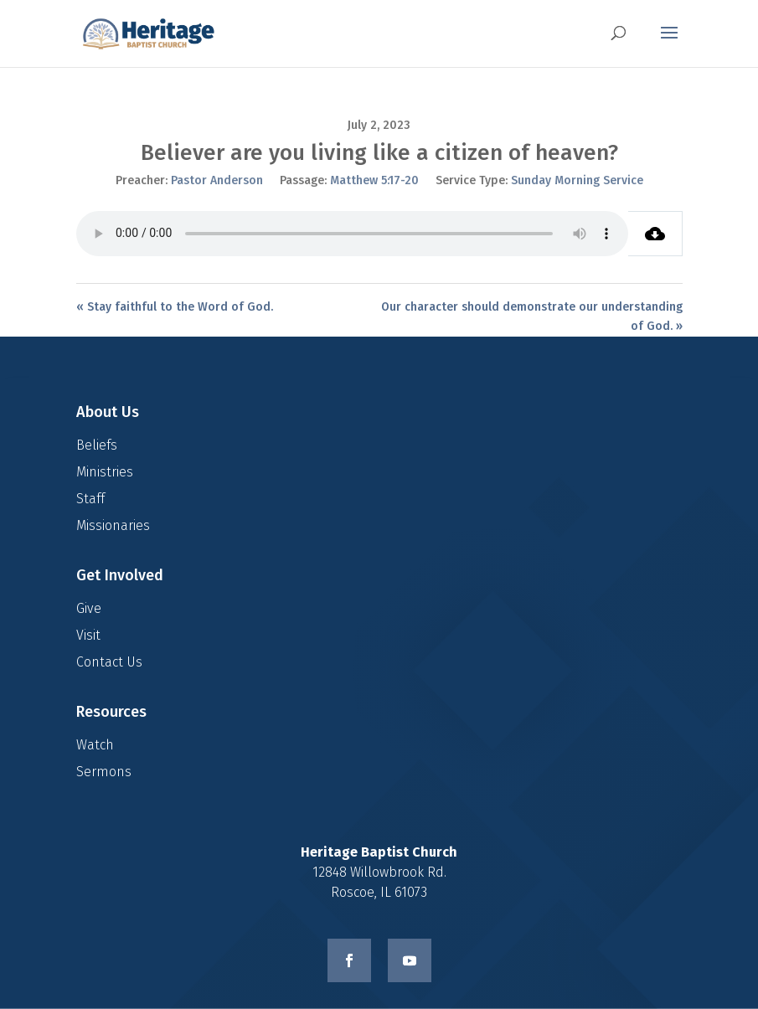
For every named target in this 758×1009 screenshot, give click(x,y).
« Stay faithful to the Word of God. (174, 307)
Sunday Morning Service (577, 180)
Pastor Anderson (217, 180)
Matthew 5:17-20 (374, 180)
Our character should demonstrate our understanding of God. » (532, 317)
